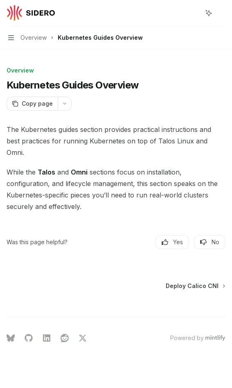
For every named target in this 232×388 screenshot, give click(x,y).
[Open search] (193, 13)
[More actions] (221, 13)
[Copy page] (32, 104)
